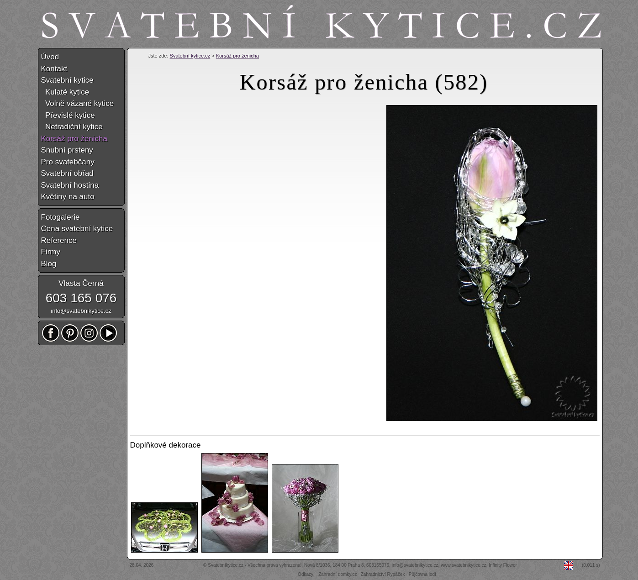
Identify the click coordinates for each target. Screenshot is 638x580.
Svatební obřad (67, 173)
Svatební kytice (67, 80)
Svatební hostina (70, 185)
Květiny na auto (68, 196)
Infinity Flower (503, 565)
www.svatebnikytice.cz (463, 565)
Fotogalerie (60, 217)
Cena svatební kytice (77, 228)
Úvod (50, 57)
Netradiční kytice (72, 126)
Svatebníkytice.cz (225, 565)
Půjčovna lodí (422, 574)
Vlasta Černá (80, 283)
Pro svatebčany (68, 162)
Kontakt (54, 68)
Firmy (50, 252)
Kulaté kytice (65, 92)
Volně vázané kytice (77, 103)
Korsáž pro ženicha (237, 55)
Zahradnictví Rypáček (383, 574)
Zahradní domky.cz (337, 574)
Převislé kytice (68, 115)
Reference (59, 240)
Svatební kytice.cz (190, 55)
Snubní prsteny (67, 150)
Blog (49, 263)
